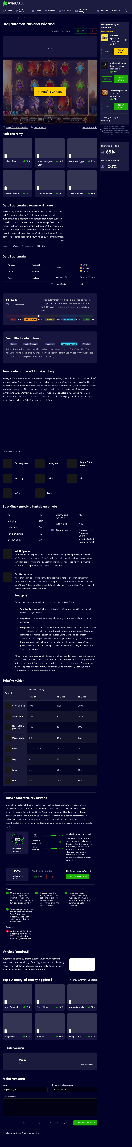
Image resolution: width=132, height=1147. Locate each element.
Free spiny (20, 11)
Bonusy (7, 11)
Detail (107, 51)
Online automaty (23, 18)
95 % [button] (28, 161)
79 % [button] (61, 193)
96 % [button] (93, 161)
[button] (17, 265)
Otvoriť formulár (78, 877)
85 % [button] (93, 193)
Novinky (116, 11)
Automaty (65, 11)
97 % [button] (28, 1007)
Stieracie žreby (81, 11)
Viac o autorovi (87, 1064)
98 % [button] (61, 161)
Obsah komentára (10, 1096)
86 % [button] (61, 1036)
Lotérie (50, 11)
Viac (63, 240)
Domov (5, 18)
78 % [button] (28, 193)
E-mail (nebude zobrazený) (63, 1085)
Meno (5, 1085)
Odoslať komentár (85, 1123)
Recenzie (102, 11)
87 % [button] (93, 1007)
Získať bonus (121, 51)
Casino (36, 11)
